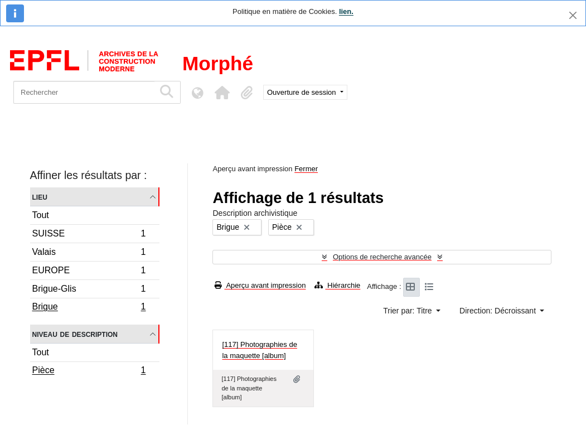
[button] (222, 92)
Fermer (306, 169)
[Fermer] (572, 15)
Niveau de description (75, 334)
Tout (40, 215)
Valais (89, 253)
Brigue (89, 308)
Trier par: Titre (408, 310)
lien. (346, 11)
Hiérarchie (337, 285)
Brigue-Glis (89, 290)
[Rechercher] (83, 92)
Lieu (39, 196)
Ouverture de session (302, 92)
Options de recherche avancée (382, 257)
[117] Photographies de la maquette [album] (259, 350)
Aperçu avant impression (260, 285)
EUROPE (89, 272)
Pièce (89, 371)
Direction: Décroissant (498, 310)
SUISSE (89, 235)
